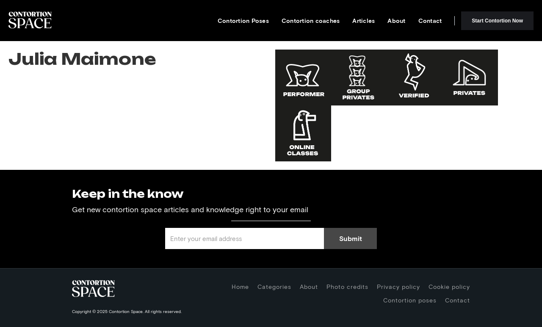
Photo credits (347, 286)
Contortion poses (410, 300)
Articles (363, 20)
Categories (274, 286)
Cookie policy (449, 286)
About (396, 20)
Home (240, 286)
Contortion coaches (311, 20)
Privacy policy (398, 286)
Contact (430, 20)
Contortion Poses (243, 20)
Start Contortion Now (497, 21)
